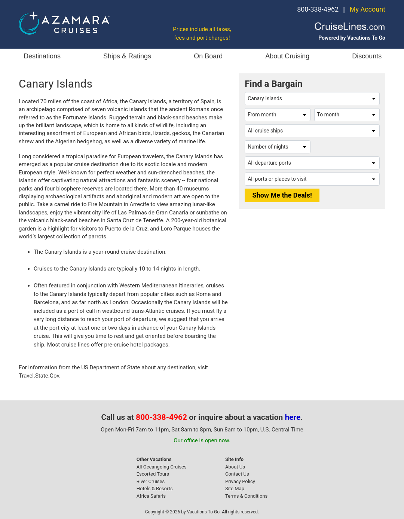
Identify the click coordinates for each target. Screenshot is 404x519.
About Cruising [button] (287, 56)
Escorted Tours (153, 474)
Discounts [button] (367, 56)
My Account (367, 9)
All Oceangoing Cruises (162, 467)
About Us (235, 467)
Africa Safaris (151, 496)
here (293, 417)
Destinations (42, 56)
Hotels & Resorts (155, 488)
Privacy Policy (240, 481)
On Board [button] (208, 56)
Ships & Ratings (127, 56)
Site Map (234, 488)
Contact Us (237, 474)
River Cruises (151, 481)
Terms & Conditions (246, 496)
